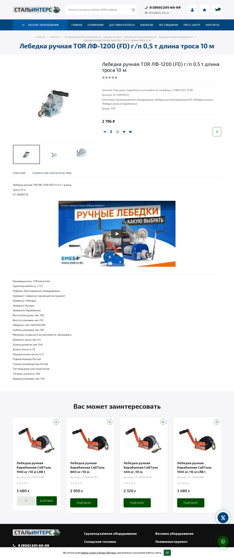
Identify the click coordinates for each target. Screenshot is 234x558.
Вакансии (146, 24)
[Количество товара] (26, 500)
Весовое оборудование (174, 533)
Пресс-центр (192, 24)
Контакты (212, 24)
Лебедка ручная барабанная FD (173, 99)
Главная (76, 24)
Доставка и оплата (122, 24)
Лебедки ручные (203, 99)
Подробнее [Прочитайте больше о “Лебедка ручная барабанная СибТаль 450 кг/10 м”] (137, 502)
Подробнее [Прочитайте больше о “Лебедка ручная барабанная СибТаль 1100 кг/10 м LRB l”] (191, 502)
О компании (95, 24)
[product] (37, 439)
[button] (217, 131)
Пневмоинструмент (171, 541)
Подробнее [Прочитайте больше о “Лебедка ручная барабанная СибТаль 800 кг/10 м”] (84, 502)
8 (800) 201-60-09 (165, 7)
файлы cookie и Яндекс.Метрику (99, 552)
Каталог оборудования (40, 24)
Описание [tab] (19, 173)
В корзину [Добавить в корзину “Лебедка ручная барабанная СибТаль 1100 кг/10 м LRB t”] (46, 500)
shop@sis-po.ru (159, 12)
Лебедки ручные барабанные (119, 103)
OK (167, 552)
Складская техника (100, 541)
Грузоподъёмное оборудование (135, 99)
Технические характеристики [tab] (51, 173)
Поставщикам (168, 24)
